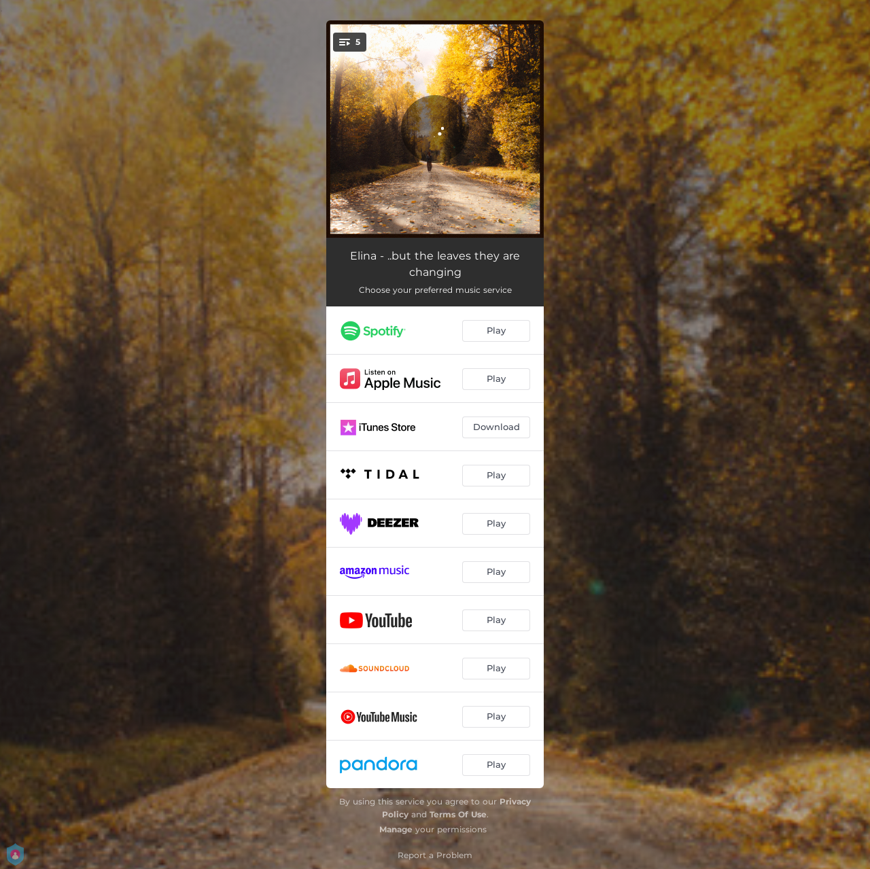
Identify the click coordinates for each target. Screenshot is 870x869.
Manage (396, 829)
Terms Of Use (458, 814)
